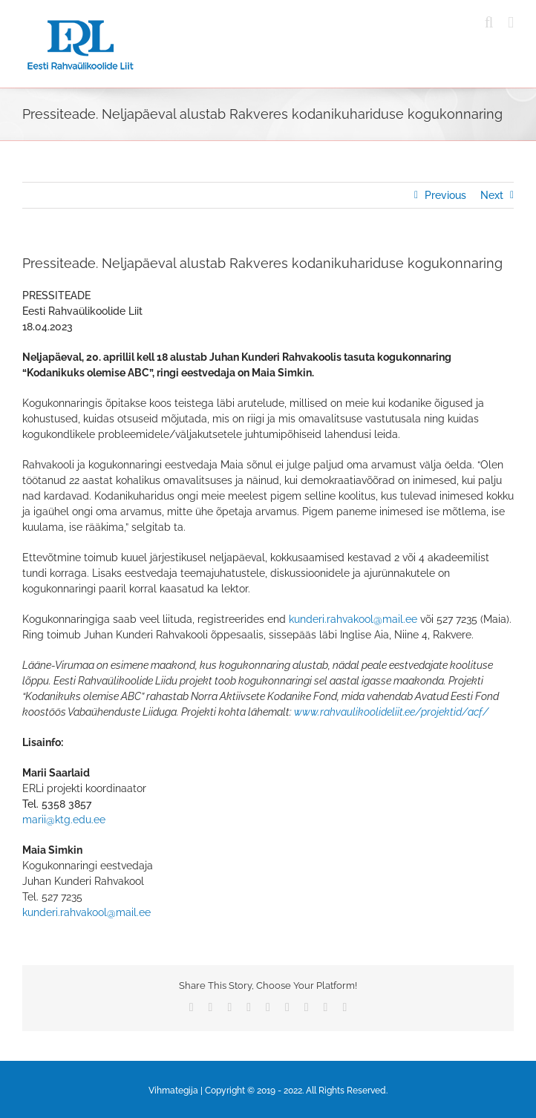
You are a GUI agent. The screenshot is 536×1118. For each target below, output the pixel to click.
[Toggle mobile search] (489, 22)
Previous (445, 195)
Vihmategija (173, 1090)
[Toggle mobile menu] (511, 22)
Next (491, 195)
